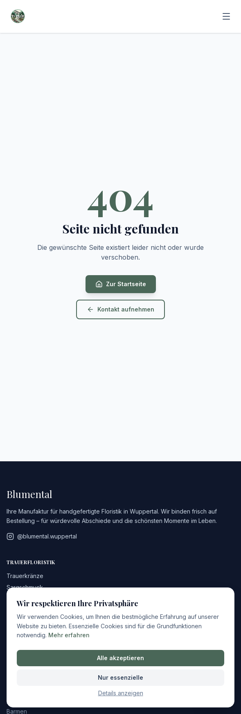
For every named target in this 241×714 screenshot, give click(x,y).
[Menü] (226, 16)
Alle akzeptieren (120, 657)
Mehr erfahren (69, 635)
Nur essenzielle (120, 677)
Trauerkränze (25, 575)
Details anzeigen (120, 693)
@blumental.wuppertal (42, 536)
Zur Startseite (120, 284)
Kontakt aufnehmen (120, 309)
